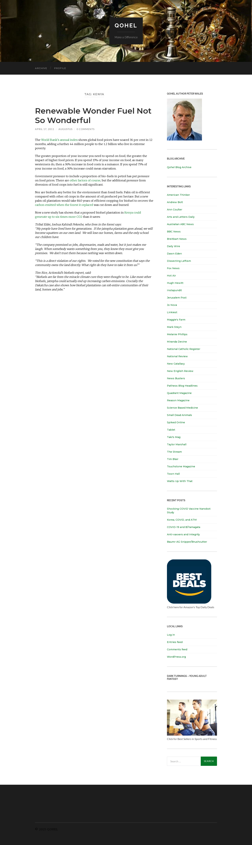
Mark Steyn (174, 327)
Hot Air (171, 275)
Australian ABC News (180, 224)
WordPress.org (176, 656)
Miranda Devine (177, 341)
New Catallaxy (176, 363)
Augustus (65, 129)
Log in (171, 634)
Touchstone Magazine (181, 466)
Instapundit (174, 290)
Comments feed (177, 649)
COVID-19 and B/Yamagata (184, 527)
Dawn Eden (174, 253)
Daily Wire (173, 246)
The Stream (174, 451)
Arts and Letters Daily (181, 216)
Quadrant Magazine (179, 393)
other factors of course (85, 180)
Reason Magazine (178, 400)
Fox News (173, 268)
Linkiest (172, 312)
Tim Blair (172, 459)
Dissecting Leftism (179, 261)
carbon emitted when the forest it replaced (64, 205)
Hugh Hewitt (175, 283)
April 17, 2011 (44, 129)
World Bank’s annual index (59, 140)
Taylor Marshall (176, 444)
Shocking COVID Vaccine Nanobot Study (189, 510)
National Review (177, 356)
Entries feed (175, 642)
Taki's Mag (173, 437)
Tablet (171, 429)
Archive (41, 68)
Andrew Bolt (175, 202)
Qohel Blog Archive (179, 167)
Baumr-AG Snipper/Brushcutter (187, 541)
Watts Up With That (179, 481)
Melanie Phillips (177, 334)
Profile (60, 68)
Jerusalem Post (177, 297)
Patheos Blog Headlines (182, 385)
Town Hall (173, 473)
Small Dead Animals (179, 415)
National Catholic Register (183, 349)
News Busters (176, 378)
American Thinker (178, 194)
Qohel (126, 25)
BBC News (174, 231)
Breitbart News (177, 238)
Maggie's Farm (176, 319)
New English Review (180, 371)
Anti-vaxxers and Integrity (183, 534)
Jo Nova (172, 305)
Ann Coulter (174, 209)
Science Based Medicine (182, 407)
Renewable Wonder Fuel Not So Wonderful (93, 115)
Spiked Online (176, 422)
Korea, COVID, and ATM (182, 519)
